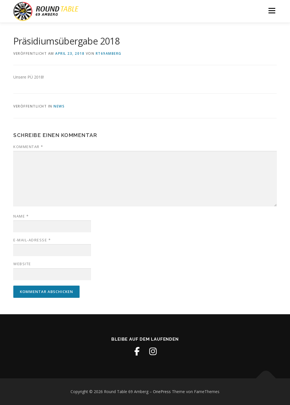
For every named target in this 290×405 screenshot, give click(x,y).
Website (22, 263)
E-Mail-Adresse (32, 239)
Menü (272, 10)
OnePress (162, 391)
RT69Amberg (108, 53)
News (59, 106)
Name (21, 216)
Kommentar (28, 146)
